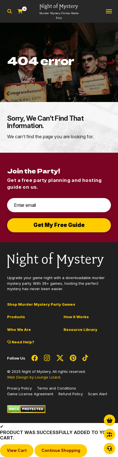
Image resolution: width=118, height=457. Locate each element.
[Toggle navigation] (109, 11)
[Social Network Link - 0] (34, 358)
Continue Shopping (60, 450)
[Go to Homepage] (59, 11)
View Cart (17, 450)
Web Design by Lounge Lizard (33, 377)
